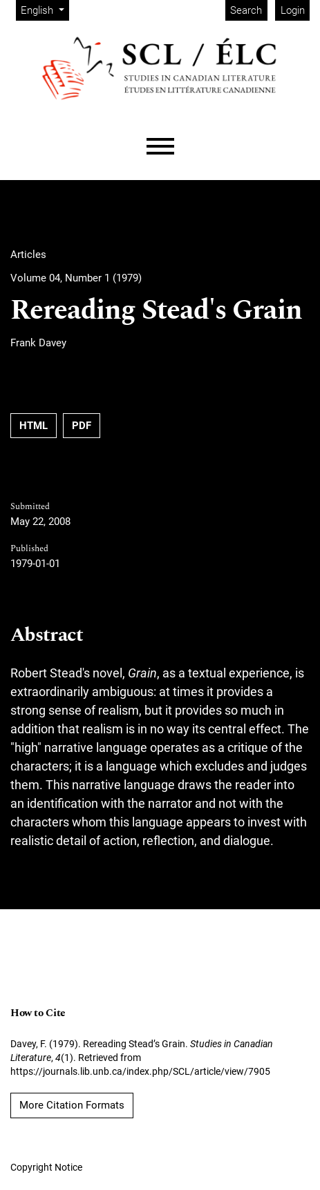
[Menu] (160, 146)
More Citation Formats (71, 1105)
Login (293, 10)
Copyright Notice (46, 1167)
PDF (81, 425)
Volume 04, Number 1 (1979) (76, 278)
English (44, 9)
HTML (33, 425)
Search (246, 10)
